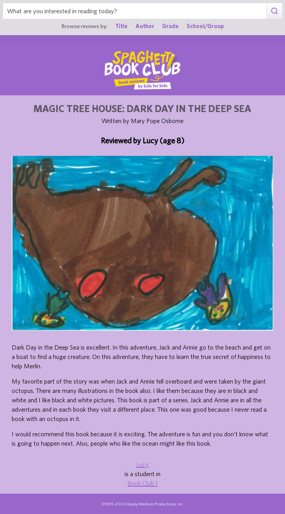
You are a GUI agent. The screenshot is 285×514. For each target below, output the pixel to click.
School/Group (205, 26)
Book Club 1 (143, 483)
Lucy (142, 464)
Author (144, 26)
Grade (170, 26)
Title (121, 26)
